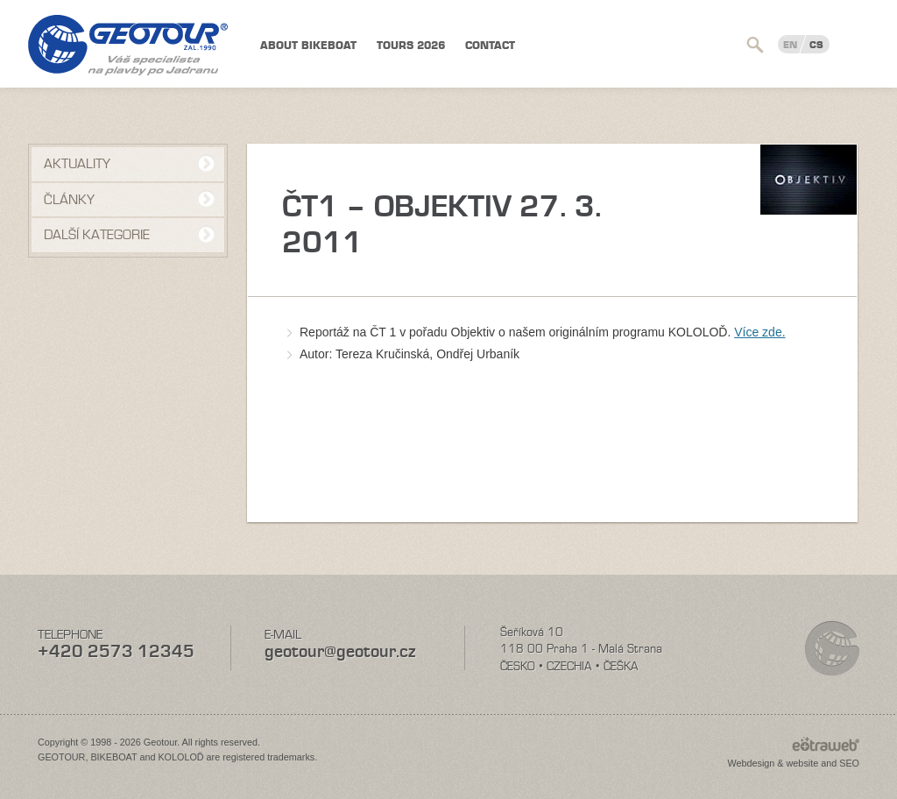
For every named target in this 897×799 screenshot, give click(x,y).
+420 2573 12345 (116, 651)
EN (790, 45)
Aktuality (77, 164)
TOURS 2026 (411, 45)
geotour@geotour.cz (340, 651)
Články (69, 200)
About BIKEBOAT (308, 45)
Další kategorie (97, 235)
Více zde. (759, 332)
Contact (490, 45)
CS (816, 45)
